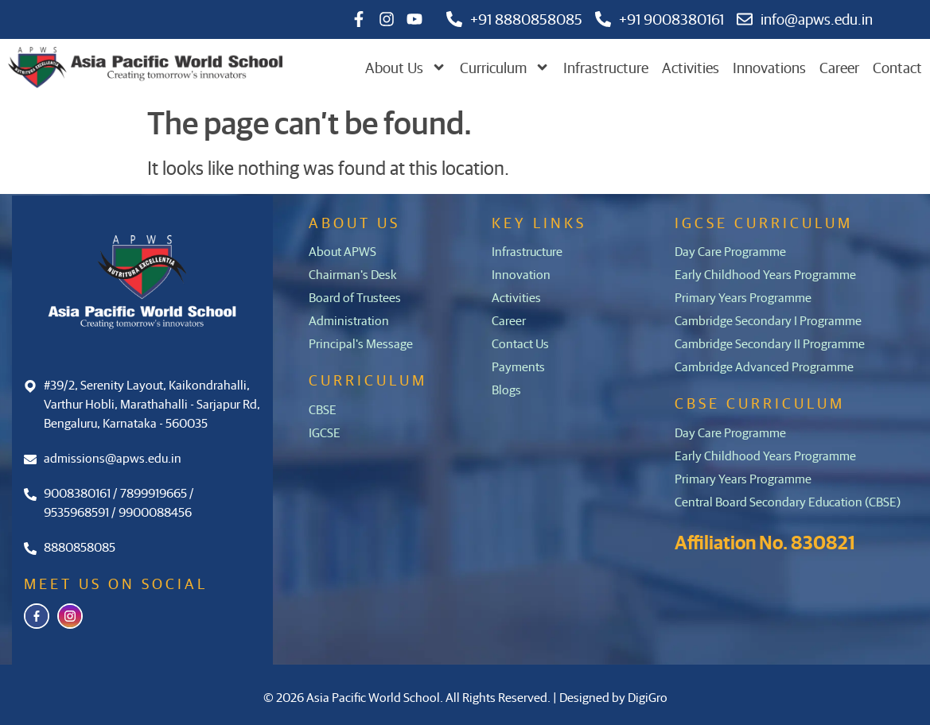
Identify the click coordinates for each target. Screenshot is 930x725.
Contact (897, 67)
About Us (405, 67)
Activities (690, 67)
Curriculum (505, 67)
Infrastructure (605, 67)
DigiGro (647, 696)
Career (839, 67)
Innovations (769, 67)
